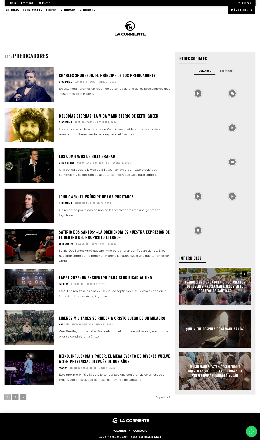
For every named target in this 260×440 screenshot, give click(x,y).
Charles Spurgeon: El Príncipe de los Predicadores (107, 75)
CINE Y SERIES (67, 163)
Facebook (226, 71)
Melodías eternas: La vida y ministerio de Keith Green (108, 116)
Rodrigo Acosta (84, 122)
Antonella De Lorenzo (90, 162)
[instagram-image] (198, 93)
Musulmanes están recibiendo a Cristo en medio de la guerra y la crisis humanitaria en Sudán (215, 371)
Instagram (204, 71)
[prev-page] (237, 274)
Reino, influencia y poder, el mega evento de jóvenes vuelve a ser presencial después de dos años (114, 358)
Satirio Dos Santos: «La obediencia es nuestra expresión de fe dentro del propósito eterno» (114, 234)
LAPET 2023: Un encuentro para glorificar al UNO (105, 277)
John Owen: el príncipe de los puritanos (96, 197)
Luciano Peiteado (85, 81)
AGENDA (63, 368)
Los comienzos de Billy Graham (87, 156)
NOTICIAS (64, 324)
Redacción (81, 203)
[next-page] (23, 397)
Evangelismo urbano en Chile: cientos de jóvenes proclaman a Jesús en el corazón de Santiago (215, 286)
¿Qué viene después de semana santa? (215, 329)
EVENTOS (64, 284)
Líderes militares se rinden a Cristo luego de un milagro (112, 318)
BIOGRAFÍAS (65, 82)
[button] (244, 3)
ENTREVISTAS (66, 244)
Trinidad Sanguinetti (83, 367)
